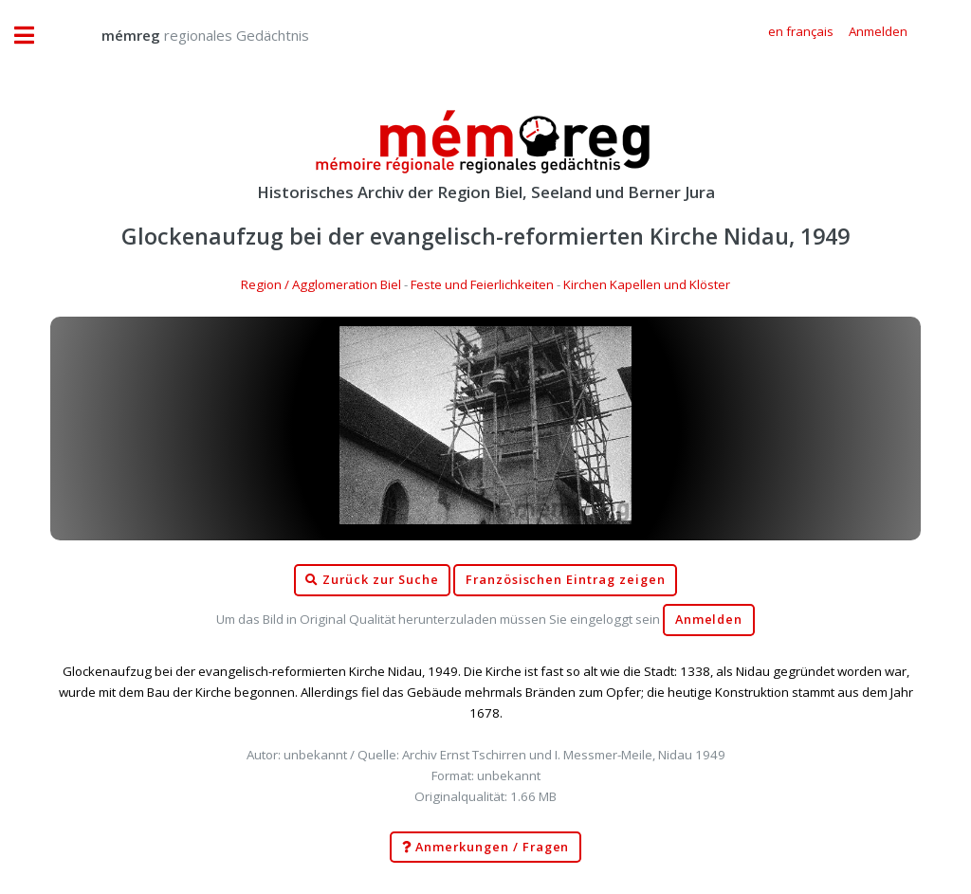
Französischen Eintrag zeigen (566, 580)
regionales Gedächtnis (186, 35)
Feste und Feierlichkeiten (482, 284)
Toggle (34, 35)
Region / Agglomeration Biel (321, 284)
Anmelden (709, 619)
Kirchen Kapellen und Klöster (646, 284)
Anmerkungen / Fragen (486, 847)
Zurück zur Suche (371, 580)
